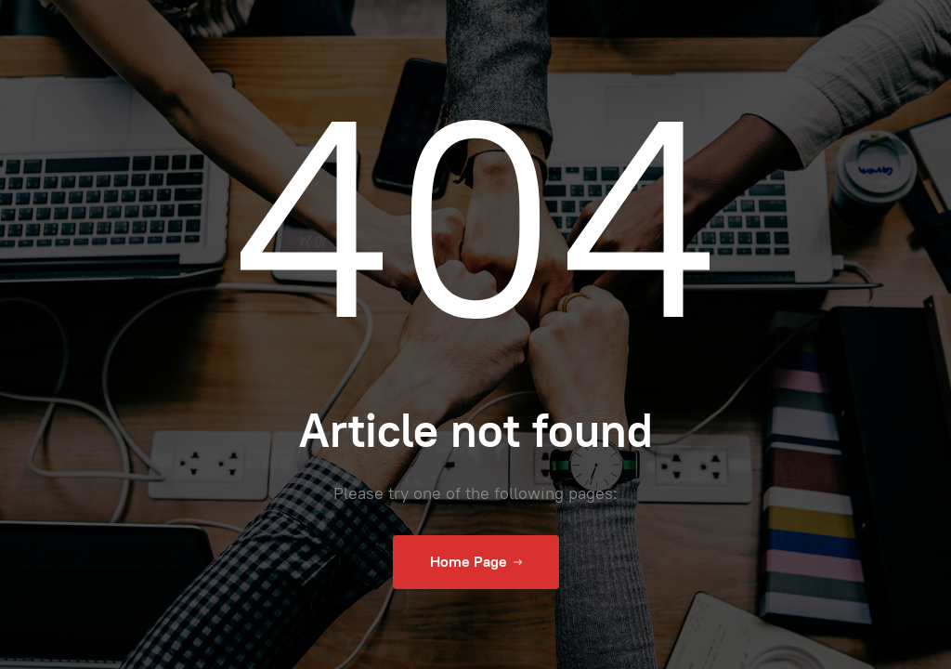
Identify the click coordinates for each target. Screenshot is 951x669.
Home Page (476, 562)
